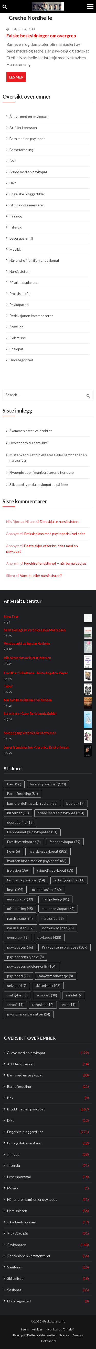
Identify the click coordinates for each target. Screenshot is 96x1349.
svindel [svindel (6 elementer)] (74, 995)
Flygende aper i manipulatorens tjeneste (41, 472)
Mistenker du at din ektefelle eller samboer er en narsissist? (48, 457)
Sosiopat (16, 349)
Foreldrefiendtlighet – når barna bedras (55, 563)
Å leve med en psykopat (28, 116)
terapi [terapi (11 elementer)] (15, 1004)
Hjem (25, 1329)
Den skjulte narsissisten (59, 521)
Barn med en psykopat (27, 138)
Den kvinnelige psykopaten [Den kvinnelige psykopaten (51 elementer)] (32, 832)
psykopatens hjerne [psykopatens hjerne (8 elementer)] (25, 956)
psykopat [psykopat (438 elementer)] (49, 937)
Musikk (15, 249)
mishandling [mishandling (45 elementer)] (20, 908)
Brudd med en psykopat (28, 172)
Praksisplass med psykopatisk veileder (54, 533)
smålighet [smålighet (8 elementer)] (17, 995)
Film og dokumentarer (26, 205)
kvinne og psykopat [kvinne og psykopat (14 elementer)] (26, 880)
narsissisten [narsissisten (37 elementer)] (20, 928)
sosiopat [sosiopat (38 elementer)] (46, 995)
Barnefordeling (21, 149)
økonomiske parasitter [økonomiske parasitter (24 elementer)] (28, 1014)
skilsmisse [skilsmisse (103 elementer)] (47, 985)
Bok (12, 161)
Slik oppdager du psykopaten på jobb (38, 484)
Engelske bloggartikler (27, 194)
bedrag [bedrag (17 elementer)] (75, 803)
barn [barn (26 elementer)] (14, 784)
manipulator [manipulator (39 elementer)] (20, 899)
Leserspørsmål (21, 238)
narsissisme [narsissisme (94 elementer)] (20, 918)
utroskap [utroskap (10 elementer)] (43, 1004)
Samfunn (16, 327)
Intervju (15, 227)
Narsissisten (19, 271)
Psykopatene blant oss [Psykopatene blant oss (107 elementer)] (64, 947)
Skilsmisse (17, 338)
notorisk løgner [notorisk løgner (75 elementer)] (58, 928)
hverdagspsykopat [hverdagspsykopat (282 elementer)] (48, 851)
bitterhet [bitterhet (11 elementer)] (18, 813)
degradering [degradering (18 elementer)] (20, 822)
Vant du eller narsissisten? (41, 575)
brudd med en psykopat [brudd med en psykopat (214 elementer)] (61, 813)
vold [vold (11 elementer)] (69, 1004)
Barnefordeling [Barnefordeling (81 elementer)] (22, 793)
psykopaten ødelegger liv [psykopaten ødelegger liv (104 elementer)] (32, 966)
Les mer (16, 77)
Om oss (77, 1335)
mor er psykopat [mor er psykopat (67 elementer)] (58, 908)
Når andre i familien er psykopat (34, 260)
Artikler (37, 1329)
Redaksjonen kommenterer (31, 315)
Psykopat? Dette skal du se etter (34, 1335)
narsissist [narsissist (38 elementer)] (52, 918)
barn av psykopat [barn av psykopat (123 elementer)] (48, 784)
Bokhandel (48, 1341)
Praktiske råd (19, 293)
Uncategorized (21, 360)
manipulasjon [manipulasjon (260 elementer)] (47, 889)
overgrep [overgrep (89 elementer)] (18, 937)
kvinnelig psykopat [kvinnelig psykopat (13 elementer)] (55, 870)
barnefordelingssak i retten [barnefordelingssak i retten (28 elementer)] (32, 803)
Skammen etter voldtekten (30, 430)
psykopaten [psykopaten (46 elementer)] (20, 947)
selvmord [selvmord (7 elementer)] (17, 985)
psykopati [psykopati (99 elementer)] (18, 976)
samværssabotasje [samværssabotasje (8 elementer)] (55, 976)
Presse (64, 1335)
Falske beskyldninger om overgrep (41, 35)
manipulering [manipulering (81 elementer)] (55, 899)
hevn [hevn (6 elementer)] (13, 851)
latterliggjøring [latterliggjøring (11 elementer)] (69, 880)
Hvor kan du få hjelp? (60, 1329)
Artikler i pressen (23, 127)
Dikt (12, 183)
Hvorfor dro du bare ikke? (29, 443)
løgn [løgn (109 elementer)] (15, 889)
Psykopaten (19, 304)
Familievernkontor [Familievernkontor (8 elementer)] (24, 841)
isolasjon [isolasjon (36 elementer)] (17, 870)
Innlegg (15, 216)
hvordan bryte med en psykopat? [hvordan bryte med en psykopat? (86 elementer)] (36, 861)
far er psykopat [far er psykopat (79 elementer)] (64, 841)
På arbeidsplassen (23, 282)
